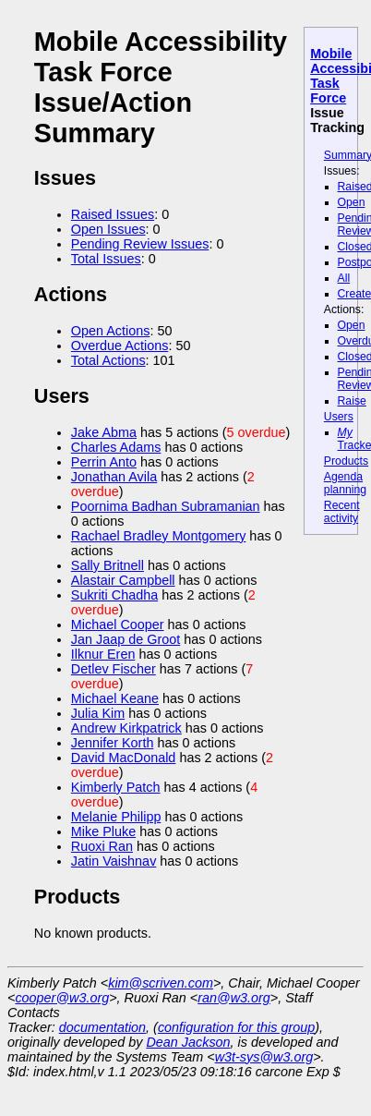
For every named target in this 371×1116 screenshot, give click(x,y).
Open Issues (108, 229)
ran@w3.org (233, 997)
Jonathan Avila (114, 476)
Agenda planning (345, 483)
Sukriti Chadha (114, 595)
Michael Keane (115, 698)
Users (338, 416)
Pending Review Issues (140, 244)
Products (346, 461)
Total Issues (106, 258)
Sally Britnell (107, 565)
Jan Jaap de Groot (125, 639)
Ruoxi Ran (102, 846)
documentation (102, 1027)
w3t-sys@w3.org (264, 1056)
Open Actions (110, 330)
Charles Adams (116, 447)
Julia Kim (98, 713)
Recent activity (342, 512)
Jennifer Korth (112, 742)
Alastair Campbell (123, 580)
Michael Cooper (117, 624)
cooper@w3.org (62, 997)
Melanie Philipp (116, 816)
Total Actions (108, 360)
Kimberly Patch (116, 787)
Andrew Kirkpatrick (126, 728)
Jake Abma (104, 432)
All (344, 278)
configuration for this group (236, 1027)
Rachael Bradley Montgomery (158, 535)
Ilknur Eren (103, 654)
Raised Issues (112, 214)
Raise (352, 400)
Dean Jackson (188, 1042)
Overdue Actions (120, 345)
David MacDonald (123, 757)
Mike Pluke (103, 831)
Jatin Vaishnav (114, 861)
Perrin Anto (104, 462)
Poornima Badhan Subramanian (165, 506)
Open (351, 202)
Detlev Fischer (113, 668)
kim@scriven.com (160, 983)
